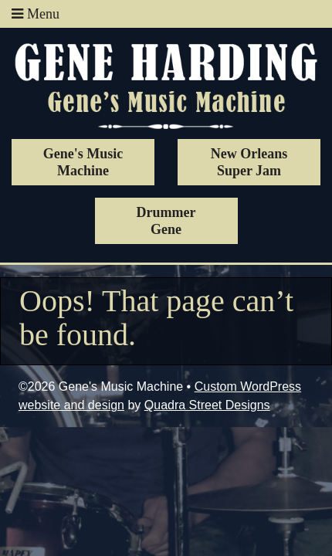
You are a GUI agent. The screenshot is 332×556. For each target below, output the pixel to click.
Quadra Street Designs (207, 405)
